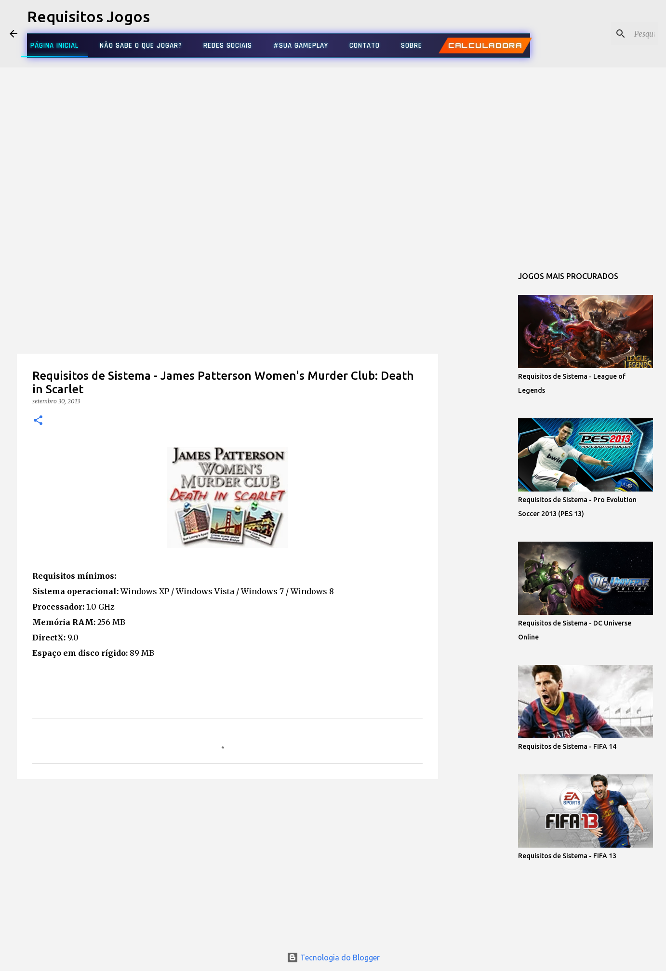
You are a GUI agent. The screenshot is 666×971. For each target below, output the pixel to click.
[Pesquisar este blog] (607, 33)
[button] (38, 420)
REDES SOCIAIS (227, 45)
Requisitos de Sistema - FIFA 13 (567, 856)
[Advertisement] (227, 324)
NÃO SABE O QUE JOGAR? (141, 45)
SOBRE (411, 45)
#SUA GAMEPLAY (300, 45)
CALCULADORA (484, 45)
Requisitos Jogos (88, 16)
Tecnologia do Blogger (333, 957)
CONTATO (364, 45)
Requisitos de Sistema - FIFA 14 (567, 746)
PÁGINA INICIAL (54, 45)
